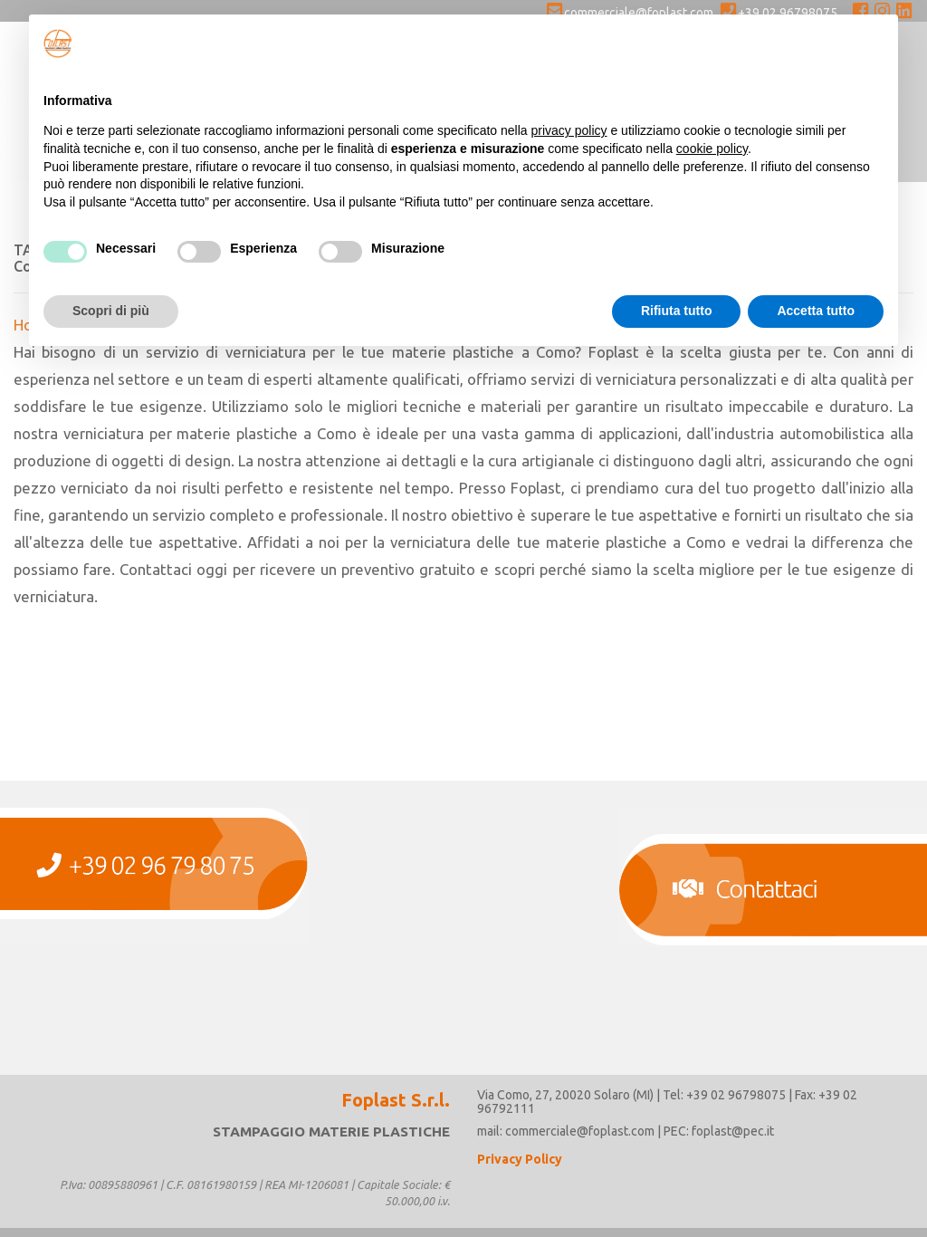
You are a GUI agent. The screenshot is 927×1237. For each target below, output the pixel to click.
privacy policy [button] (569, 130)
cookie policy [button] (712, 148)
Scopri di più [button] (110, 310)
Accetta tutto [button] (816, 310)
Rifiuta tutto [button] (676, 310)
